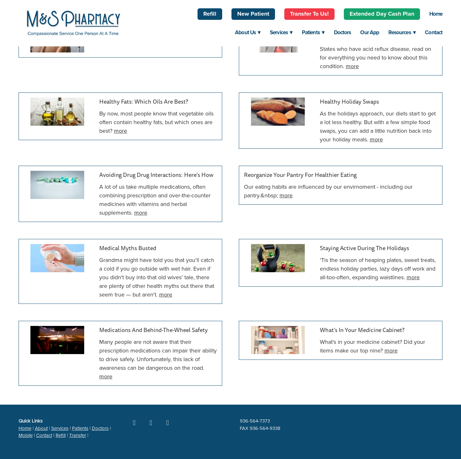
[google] (151, 422)
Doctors (342, 32)
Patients (313, 32)
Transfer (77, 435)
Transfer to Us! (309, 14)
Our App (369, 32)
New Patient (253, 14)
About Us (248, 32)
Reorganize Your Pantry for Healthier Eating (300, 175)
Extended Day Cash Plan (382, 14)
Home (436, 14)
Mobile (26, 435)
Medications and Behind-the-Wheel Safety (153, 330)
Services (281, 32)
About (41, 428)
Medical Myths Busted (127, 248)
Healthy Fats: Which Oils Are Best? (143, 102)
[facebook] (134, 422)
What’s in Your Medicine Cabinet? (362, 330)
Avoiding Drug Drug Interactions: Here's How (156, 175)
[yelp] (167, 422)
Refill (209, 14)
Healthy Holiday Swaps (349, 102)
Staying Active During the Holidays (364, 248)
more (352, 66)
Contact (433, 32)
